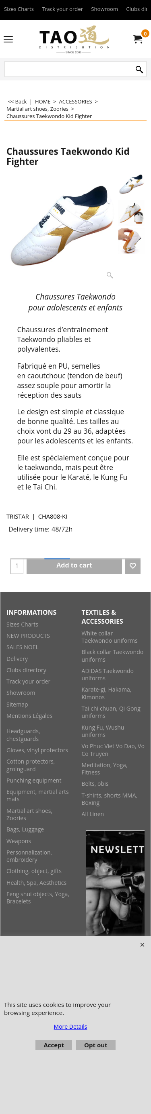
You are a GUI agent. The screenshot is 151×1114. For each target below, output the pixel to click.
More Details (70, 1026)
